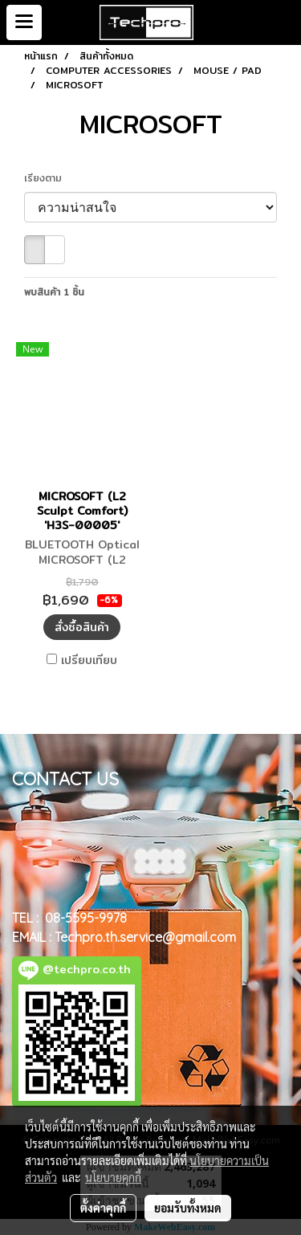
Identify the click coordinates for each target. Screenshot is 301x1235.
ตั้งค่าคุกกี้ (103, 1207)
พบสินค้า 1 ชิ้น (54, 292)
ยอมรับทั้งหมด (188, 1207)
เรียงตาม (49, 178)
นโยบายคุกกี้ (113, 1177)
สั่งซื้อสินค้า (82, 627)
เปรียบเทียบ (89, 660)
